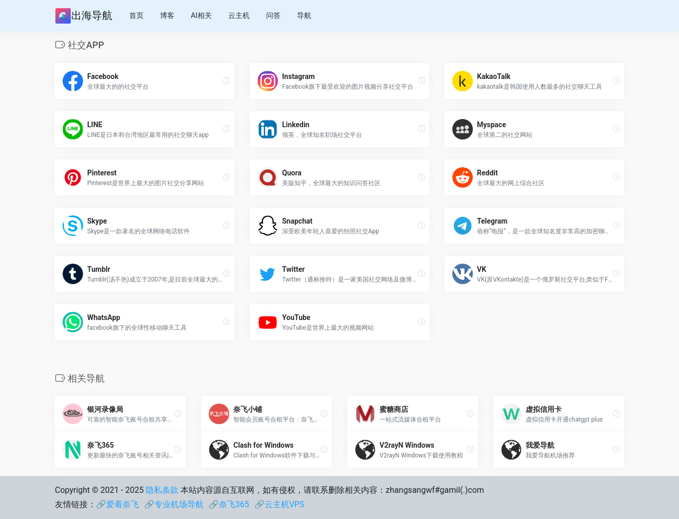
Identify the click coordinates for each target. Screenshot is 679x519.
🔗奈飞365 (229, 504)
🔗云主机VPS (279, 504)
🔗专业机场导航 (174, 504)
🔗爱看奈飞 (117, 504)
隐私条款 (162, 490)
